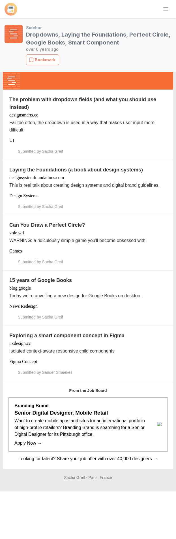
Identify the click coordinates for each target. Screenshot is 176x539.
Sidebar (34, 27)
